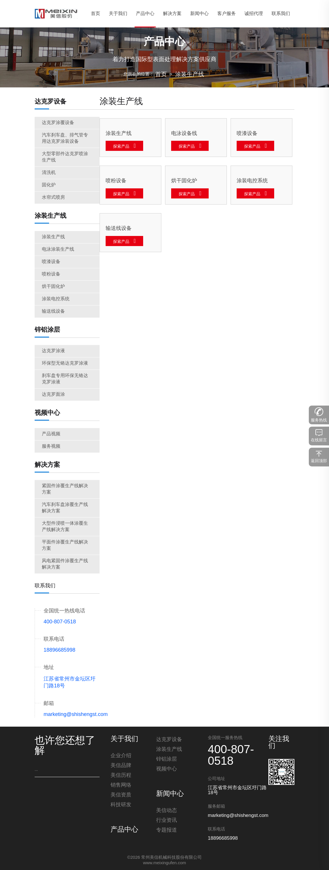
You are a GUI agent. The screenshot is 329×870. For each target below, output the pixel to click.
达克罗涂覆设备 (58, 122)
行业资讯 (166, 820)
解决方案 (47, 465)
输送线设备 (53, 311)
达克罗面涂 (53, 394)
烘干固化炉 (53, 286)
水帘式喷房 (53, 197)
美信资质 (121, 795)
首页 (161, 75)
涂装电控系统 (56, 299)
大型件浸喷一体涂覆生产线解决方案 (65, 526)
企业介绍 (121, 756)
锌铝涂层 (47, 330)
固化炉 (49, 185)
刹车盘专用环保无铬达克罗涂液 (65, 379)
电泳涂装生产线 (58, 249)
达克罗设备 (50, 101)
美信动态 (166, 810)
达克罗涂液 (53, 350)
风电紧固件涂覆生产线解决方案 (65, 564)
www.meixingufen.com (164, 863)
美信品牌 (121, 765)
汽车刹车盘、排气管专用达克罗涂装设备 (65, 138)
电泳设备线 (184, 133)
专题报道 (166, 830)
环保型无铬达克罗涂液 (65, 363)
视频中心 (47, 413)
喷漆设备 (51, 261)
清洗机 (49, 172)
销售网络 (121, 785)
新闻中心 (170, 794)
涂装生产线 (189, 75)
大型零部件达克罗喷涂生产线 (65, 157)
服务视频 (51, 446)
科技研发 (121, 805)
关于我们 (124, 739)
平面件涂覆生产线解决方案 (65, 545)
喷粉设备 (51, 274)
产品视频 (51, 434)
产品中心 (124, 829)
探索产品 (121, 147)
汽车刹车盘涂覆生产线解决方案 (65, 507)
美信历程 (121, 775)
